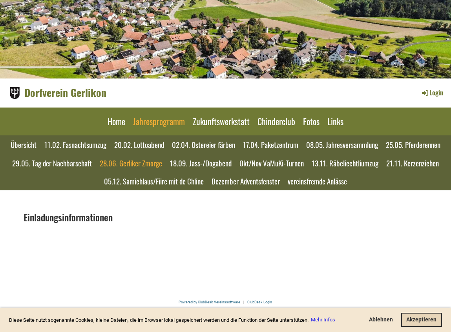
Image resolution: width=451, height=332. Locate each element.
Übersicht (24, 144)
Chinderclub (276, 121)
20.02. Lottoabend (139, 144)
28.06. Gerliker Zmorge (131, 162)
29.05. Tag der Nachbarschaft (52, 162)
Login (432, 92)
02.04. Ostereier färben (203, 144)
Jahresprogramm (159, 121)
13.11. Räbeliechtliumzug (345, 162)
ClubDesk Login (259, 302)
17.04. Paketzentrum (270, 144)
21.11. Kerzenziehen (412, 162)
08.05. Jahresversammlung (342, 144)
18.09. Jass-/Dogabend (201, 162)
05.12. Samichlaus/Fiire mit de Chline (154, 180)
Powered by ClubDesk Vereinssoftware (209, 302)
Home (116, 121)
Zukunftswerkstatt (221, 121)
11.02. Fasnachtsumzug (75, 144)
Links (335, 121)
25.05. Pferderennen (413, 144)
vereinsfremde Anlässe (317, 180)
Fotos (311, 121)
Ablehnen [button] (381, 319)
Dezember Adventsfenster (246, 180)
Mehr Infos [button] (323, 320)
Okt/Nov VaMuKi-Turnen (271, 162)
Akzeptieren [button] (421, 319)
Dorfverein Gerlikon (65, 93)
